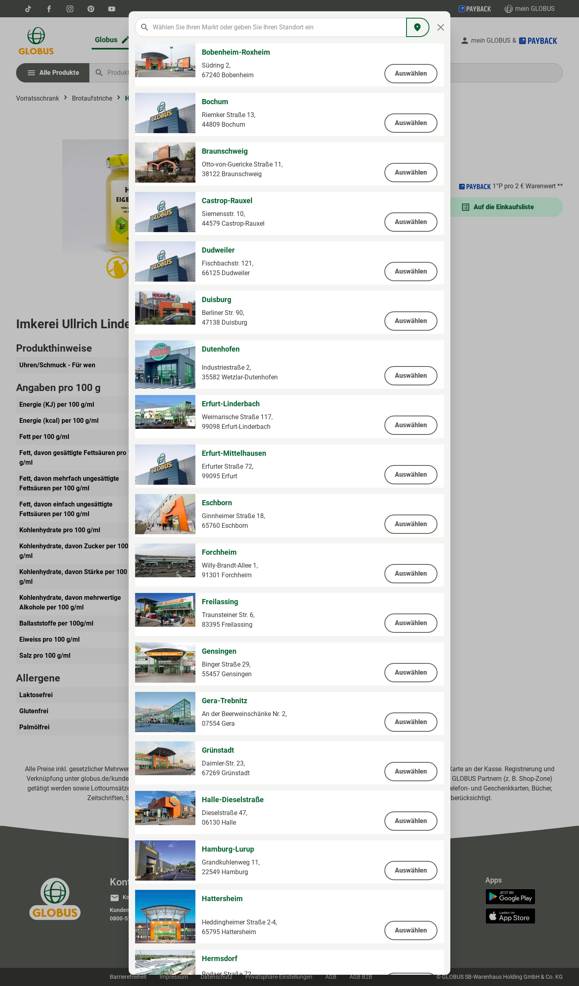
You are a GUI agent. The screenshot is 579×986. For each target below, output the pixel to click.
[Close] (441, 27)
